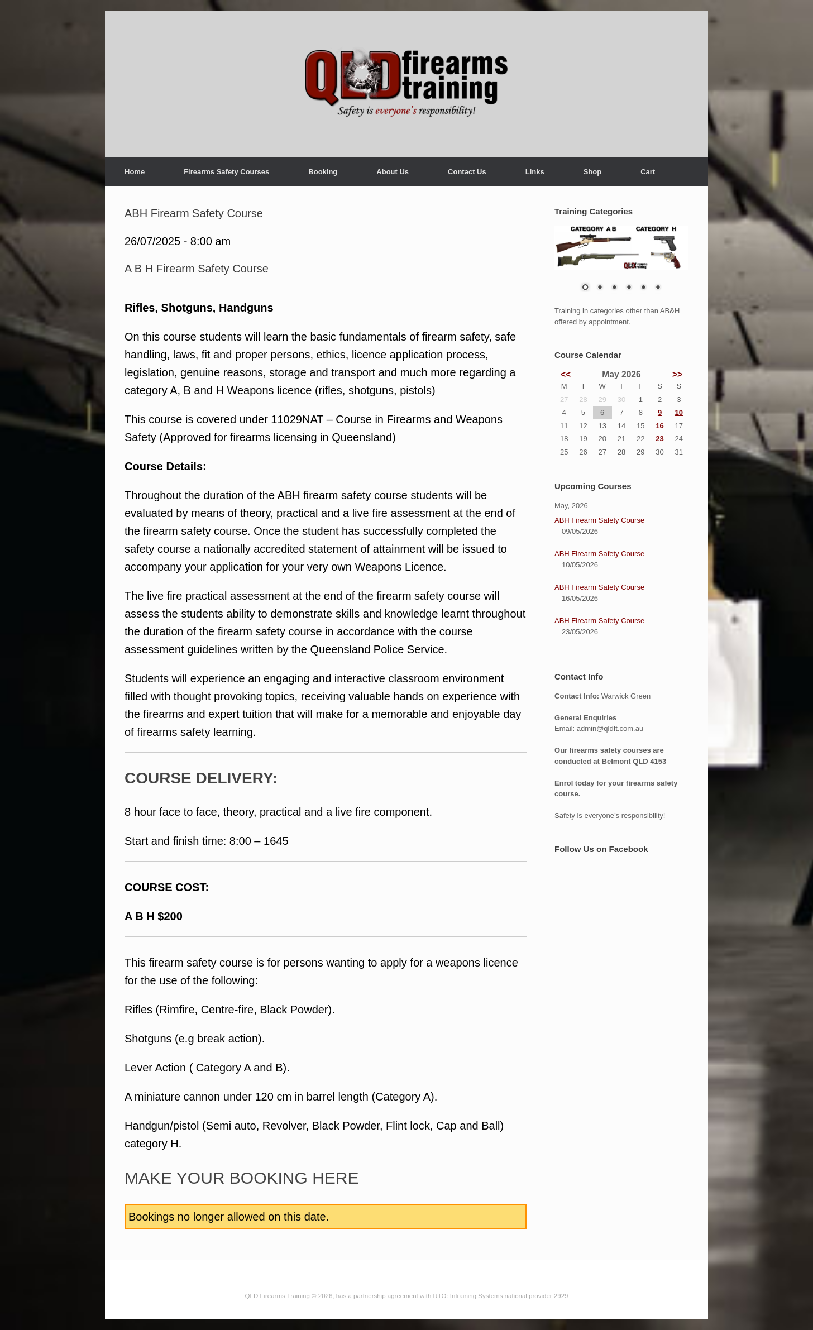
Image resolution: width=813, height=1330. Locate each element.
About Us (392, 172)
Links (534, 172)
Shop (593, 172)
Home (135, 172)
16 (659, 426)
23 (659, 438)
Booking (322, 172)
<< (566, 374)
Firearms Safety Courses (226, 172)
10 (679, 412)
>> (677, 374)
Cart (647, 172)
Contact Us (467, 172)
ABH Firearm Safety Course (599, 520)
